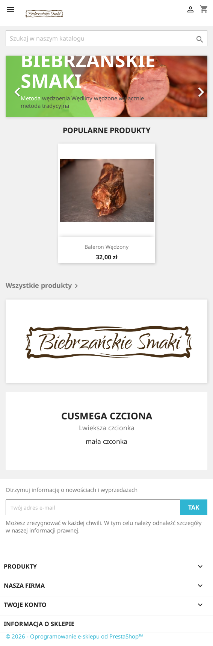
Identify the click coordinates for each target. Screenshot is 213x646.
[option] (106, 86)
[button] (21, 86)
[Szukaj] (106, 38)
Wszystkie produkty (43, 285)
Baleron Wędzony (106, 246)
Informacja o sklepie (39, 624)
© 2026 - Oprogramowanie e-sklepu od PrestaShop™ (74, 636)
